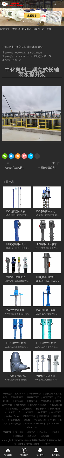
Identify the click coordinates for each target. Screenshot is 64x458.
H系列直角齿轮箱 (17, 375)
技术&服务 (32, 436)
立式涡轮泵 (46, 401)
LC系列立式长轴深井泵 (48, 343)
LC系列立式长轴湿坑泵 (18, 343)
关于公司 (19, 432)
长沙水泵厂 (45, 444)
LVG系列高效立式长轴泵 (49, 211)
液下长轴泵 (48, 397)
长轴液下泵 (32, 401)
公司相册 (55, 432)
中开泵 (53, 420)
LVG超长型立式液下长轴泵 (20, 211)
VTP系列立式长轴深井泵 (49, 375)
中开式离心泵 (40, 420)
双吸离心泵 (16, 423)
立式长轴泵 (27, 408)
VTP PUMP (54, 423)
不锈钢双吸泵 (14, 420)
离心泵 (27, 420)
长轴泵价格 (55, 408)
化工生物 (46, 29)
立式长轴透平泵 (26, 412)
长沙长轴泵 (41, 408)
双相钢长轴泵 (17, 397)
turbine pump (32, 427)
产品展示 (43, 432)
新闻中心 (31, 432)
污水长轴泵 (42, 412)
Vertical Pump (12, 416)
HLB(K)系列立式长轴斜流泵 (20, 244)
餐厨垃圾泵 (21, 405)
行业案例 (35, 29)
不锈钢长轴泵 (35, 393)
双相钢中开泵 (29, 416)
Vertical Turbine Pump (35, 423)
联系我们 (45, 436)
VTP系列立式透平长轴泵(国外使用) (25, 277)
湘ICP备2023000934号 (28, 444)
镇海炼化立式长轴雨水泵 (15, 167)
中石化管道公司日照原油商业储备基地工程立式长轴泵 (50, 167)
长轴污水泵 (18, 401)
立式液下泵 (20, 393)
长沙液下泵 (9, 412)
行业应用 (24, 29)
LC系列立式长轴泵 (47, 244)
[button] (23, 21)
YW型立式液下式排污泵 (18, 310)
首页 (14, 29)
